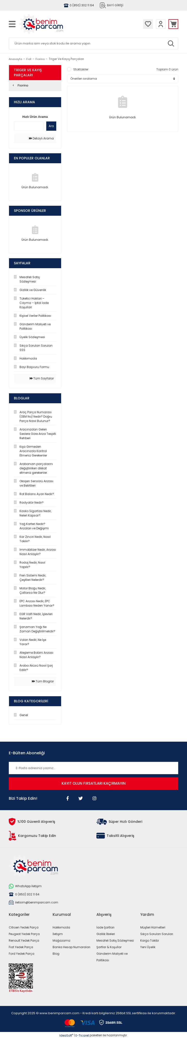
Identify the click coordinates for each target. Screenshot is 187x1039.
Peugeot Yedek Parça (24, 934)
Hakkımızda (61, 927)
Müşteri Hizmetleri (152, 927)
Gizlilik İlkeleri (105, 934)
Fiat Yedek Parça (21, 947)
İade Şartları (105, 927)
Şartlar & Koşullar (109, 947)
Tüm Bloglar (43, 681)
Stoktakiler (80, 69)
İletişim (58, 934)
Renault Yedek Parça (24, 940)
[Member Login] (161, 24)
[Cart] (173, 24)
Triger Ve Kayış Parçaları (66, 59)
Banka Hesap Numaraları (71, 947)
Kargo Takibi (149, 940)
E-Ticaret (82, 1035)
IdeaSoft (66, 1035)
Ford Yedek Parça (21, 954)
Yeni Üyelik (147, 947)
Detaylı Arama (41, 138)
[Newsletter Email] (93, 768)
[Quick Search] (28, 126)
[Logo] (55, 24)
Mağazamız (61, 940)
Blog (56, 954)
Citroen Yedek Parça (23, 927)
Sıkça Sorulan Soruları (156, 934)
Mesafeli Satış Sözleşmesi (115, 940)
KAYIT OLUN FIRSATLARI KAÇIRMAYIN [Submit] (94, 783)
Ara (51, 126)
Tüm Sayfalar (42, 378)
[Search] (93, 43)
